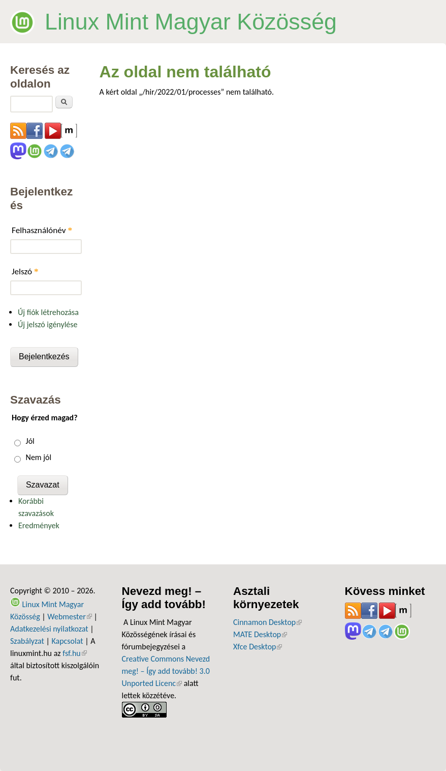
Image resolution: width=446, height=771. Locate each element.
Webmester (69, 616)
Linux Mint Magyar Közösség (191, 21)
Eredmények (38, 525)
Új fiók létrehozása (48, 312)
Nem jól (39, 457)
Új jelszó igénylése (48, 324)
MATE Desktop (260, 634)
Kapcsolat (67, 641)
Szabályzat (27, 641)
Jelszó (25, 271)
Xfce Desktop (257, 646)
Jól (30, 441)
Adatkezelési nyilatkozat (49, 629)
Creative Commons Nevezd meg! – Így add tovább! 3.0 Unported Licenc (166, 671)
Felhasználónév (42, 230)
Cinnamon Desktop (267, 622)
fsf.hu (74, 653)
